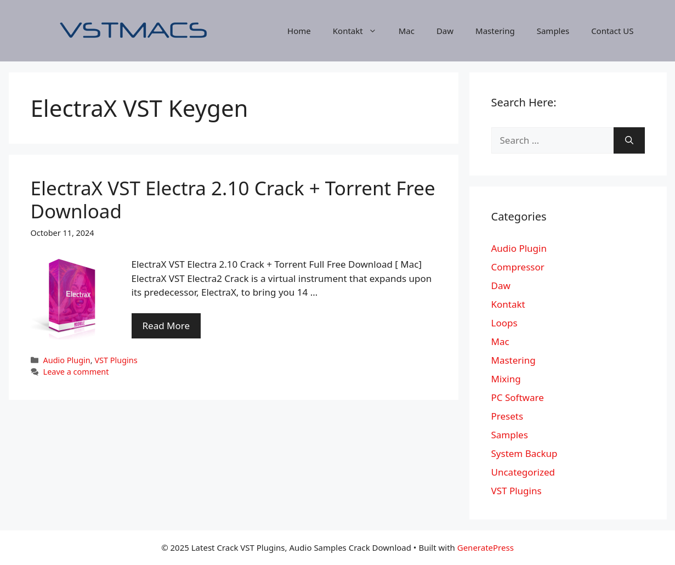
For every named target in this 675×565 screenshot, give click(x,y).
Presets (507, 416)
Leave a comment (76, 371)
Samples (553, 30)
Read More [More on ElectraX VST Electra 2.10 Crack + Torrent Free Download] (166, 325)
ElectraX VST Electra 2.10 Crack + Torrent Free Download (233, 199)
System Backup (524, 453)
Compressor (517, 267)
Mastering (495, 30)
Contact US (612, 30)
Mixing (506, 378)
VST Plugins (115, 360)
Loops (504, 323)
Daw (444, 30)
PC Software (517, 397)
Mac (407, 30)
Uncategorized (523, 472)
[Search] (629, 140)
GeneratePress (485, 547)
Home (299, 30)
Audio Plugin (66, 360)
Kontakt (360, 30)
